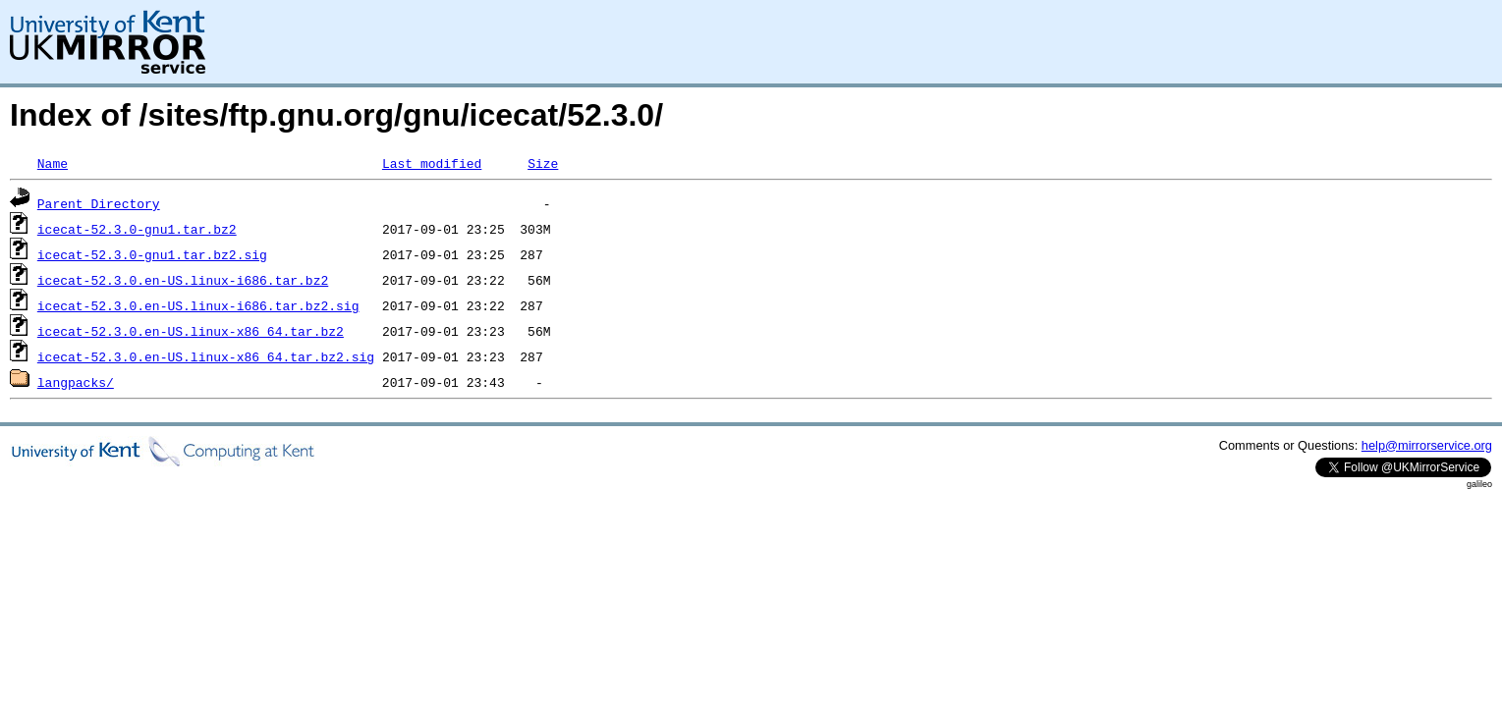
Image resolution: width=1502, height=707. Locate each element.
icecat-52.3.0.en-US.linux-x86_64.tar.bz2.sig (205, 356)
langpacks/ (75, 382)
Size (543, 163)
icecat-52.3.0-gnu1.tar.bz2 (137, 229)
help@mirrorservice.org (1427, 445)
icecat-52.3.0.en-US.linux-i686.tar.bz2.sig (198, 305)
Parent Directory (98, 203)
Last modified (431, 163)
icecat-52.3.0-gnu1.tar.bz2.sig (152, 254)
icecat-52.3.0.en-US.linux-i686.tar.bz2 (182, 280)
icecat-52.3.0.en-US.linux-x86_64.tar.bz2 (190, 331)
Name (52, 163)
